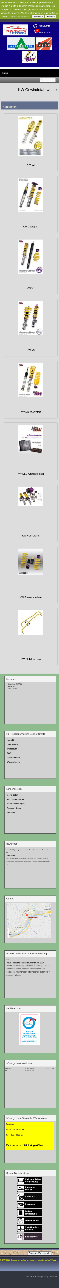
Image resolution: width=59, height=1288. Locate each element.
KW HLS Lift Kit (30, 535)
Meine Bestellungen (16, 804)
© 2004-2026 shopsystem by (41, 1276)
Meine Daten (12, 795)
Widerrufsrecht (13, 762)
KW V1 (31, 288)
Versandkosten (13, 758)
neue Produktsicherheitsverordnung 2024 (25, 963)
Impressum (12, 749)
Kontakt (10, 740)
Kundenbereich (14, 789)
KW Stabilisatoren (31, 659)
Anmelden (11, 855)
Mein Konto (44, 26)
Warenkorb (44, 32)
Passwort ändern (14, 808)
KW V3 (31, 350)
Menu (5, 73)
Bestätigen (38, 17)
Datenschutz (12, 744)
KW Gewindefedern (31, 597)
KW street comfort (31, 412)
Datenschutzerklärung (19, 16)
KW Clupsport (31, 226)
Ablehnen (50, 17)
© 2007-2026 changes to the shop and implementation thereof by (28, 1260)
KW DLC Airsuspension (31, 473)
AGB (9, 753)
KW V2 (31, 164)
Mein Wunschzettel (15, 799)
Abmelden (11, 812)
